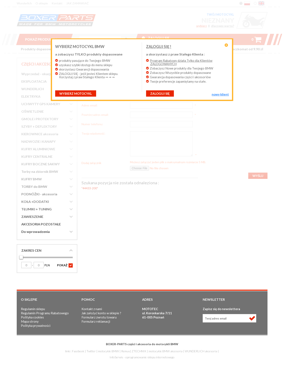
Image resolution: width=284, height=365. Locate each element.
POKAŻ (65, 265)
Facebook (78, 351)
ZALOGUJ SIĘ (160, 93)
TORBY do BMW (34, 186)
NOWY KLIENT (220, 94)
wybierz (201, 25)
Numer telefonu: (92, 124)
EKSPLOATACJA (34, 81)
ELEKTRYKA (30, 96)
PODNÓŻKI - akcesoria (39, 194)
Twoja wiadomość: (93, 133)
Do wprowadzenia (35, 232)
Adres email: (90, 105)
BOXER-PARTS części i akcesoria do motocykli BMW (142, 344)
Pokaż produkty (44, 39)
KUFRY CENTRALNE (36, 156)
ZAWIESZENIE (32, 216)
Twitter (91, 351)
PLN (42, 265)
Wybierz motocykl (75, 93)
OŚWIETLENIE (32, 111)
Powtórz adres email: (95, 114)
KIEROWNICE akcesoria (39, 134)
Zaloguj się (158, 38)
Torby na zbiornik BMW (39, 171)
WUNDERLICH (32, 89)
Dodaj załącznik (91, 162)
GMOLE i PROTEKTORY (39, 119)
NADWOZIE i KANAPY (38, 141)
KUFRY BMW (31, 179)
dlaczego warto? (222, 25)
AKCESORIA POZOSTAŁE (41, 224)
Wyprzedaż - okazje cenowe (43, 74)
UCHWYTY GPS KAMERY (40, 104)
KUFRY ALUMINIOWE (38, 149)
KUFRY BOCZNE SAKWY (40, 164)
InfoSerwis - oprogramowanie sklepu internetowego (142, 357)
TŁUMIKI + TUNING (36, 209)
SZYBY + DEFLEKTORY (39, 126)
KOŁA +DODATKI (35, 201)
